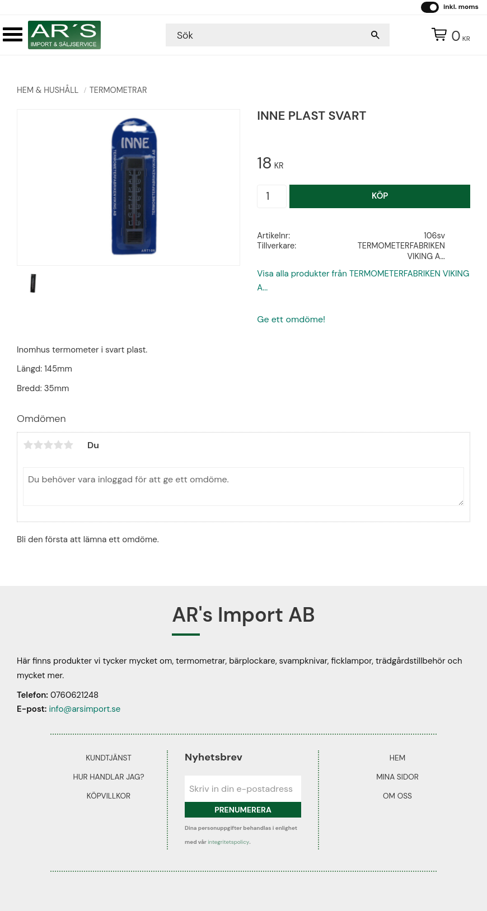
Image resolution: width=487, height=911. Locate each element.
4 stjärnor (58, 445)
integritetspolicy (228, 842)
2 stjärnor (38, 445)
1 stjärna (28, 445)
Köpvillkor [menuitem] (108, 796)
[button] (12, 34)
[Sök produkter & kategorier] (266, 35)
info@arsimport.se (84, 709)
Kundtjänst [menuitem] (109, 758)
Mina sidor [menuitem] (397, 777)
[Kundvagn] (448, 35)
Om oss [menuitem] (397, 796)
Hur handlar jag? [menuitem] (108, 777)
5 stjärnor (68, 445)
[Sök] (375, 35)
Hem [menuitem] (397, 758)
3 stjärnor (48, 445)
